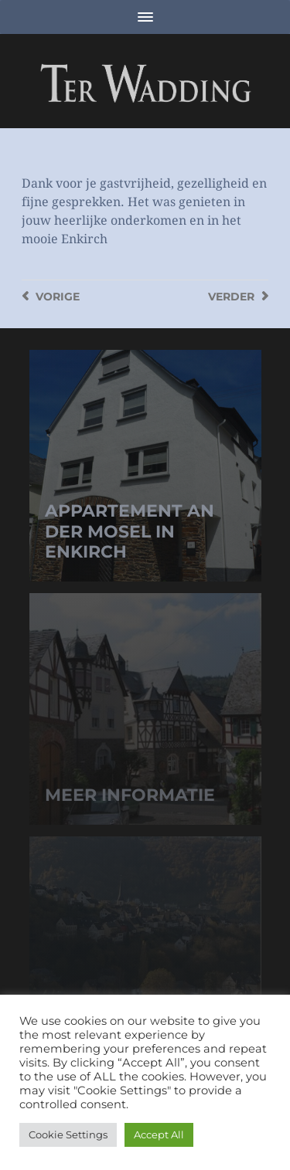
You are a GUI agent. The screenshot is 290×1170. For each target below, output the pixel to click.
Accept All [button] (159, 1134)
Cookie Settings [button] (68, 1134)
